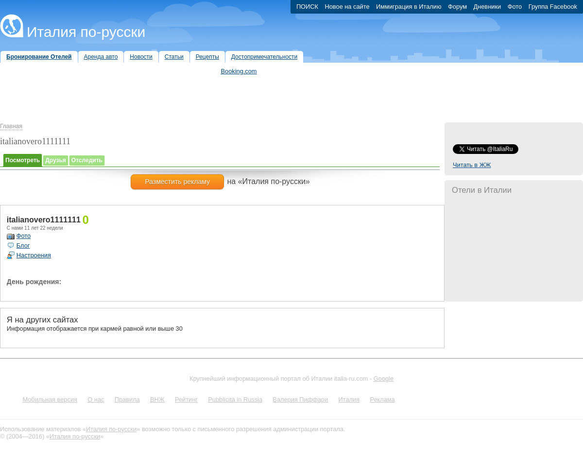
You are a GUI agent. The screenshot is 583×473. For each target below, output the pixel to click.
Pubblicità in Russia (235, 399)
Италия (349, 399)
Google (384, 378)
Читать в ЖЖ (472, 165)
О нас (95, 399)
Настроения (34, 255)
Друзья (55, 160)
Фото (24, 235)
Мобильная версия (49, 399)
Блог (23, 245)
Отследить (87, 160)
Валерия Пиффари (300, 399)
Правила (127, 399)
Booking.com (239, 71)
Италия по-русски (86, 32)
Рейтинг (186, 399)
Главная (11, 126)
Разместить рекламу (177, 182)
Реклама (382, 399)
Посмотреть (22, 160)
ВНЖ (157, 399)
